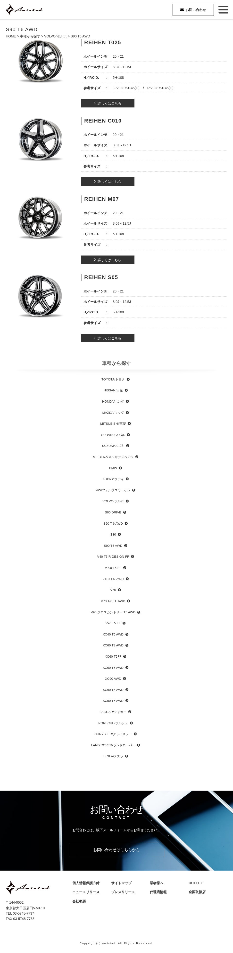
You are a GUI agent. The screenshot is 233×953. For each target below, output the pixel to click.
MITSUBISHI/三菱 (113, 423)
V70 (113, 590)
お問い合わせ (196, 10)
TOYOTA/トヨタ (113, 379)
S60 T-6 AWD (113, 523)
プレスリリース (124, 892)
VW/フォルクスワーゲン (113, 490)
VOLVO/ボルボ (55, 36)
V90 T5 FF (113, 623)
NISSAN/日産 (113, 390)
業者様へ (156, 883)
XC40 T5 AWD (113, 634)
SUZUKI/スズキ (113, 446)
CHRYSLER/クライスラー (113, 734)
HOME (11, 36)
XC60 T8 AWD (113, 645)
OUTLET (195, 883)
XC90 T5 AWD (113, 690)
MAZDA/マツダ (113, 413)
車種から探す (30, 36)
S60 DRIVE (113, 512)
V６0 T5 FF (113, 568)
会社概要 (80, 901)
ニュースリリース (86, 892)
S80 (113, 534)
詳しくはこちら (109, 103)
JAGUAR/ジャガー (113, 712)
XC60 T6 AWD (113, 668)
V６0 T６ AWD (113, 579)
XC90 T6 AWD (113, 701)
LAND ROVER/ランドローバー (113, 745)
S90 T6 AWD (113, 545)
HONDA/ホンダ (113, 401)
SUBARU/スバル (113, 435)
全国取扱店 (198, 892)
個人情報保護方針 (86, 883)
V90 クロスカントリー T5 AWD (113, 612)
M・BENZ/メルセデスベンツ (113, 457)
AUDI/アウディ (113, 479)
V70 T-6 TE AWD (113, 601)
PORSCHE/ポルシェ (113, 723)
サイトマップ (121, 883)
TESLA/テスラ (113, 756)
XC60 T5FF (113, 656)
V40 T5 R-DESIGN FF (113, 556)
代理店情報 (160, 892)
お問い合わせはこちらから (116, 850)
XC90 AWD (113, 678)
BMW (113, 468)
